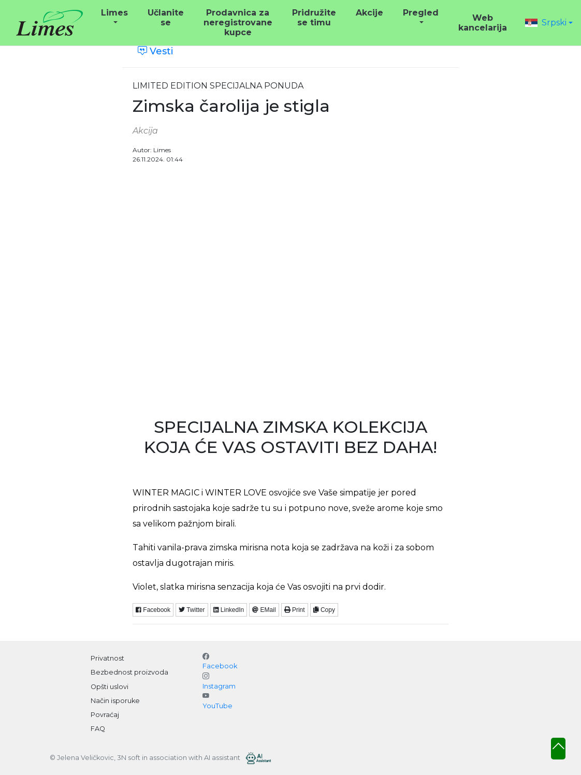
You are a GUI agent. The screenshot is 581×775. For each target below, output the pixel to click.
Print (294, 609)
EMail (263, 609)
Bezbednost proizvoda (129, 672)
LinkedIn (228, 609)
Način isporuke (115, 701)
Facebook (153, 609)
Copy (324, 609)
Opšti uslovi (109, 687)
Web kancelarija (482, 23)
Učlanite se (166, 17)
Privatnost (107, 658)
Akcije (369, 13)
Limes (114, 13)
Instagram (219, 686)
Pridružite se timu (314, 17)
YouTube (217, 706)
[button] (549, 22)
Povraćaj (105, 715)
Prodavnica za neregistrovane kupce (238, 22)
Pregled (421, 13)
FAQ (98, 729)
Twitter (192, 609)
